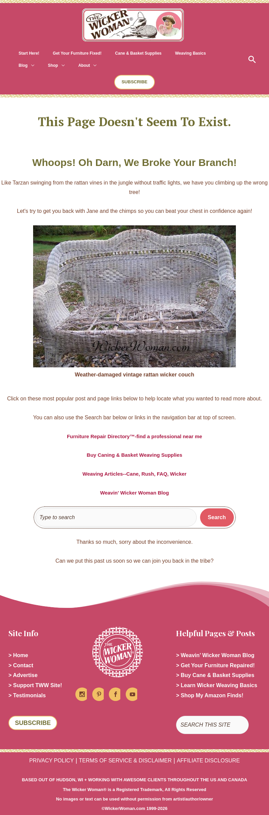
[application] (190, 53)
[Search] (217, 505)
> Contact (20, 654)
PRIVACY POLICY (51, 752)
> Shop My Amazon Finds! (209, 687)
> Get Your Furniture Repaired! (215, 654)
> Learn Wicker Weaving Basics (216, 676)
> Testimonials (27, 687)
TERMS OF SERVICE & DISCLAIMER (125, 752)
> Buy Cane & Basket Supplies (215, 665)
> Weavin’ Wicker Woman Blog (215, 643)
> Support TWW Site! (35, 676)
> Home (18, 643)
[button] (251, 53)
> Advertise (23, 665)
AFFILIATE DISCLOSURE (208, 752)
